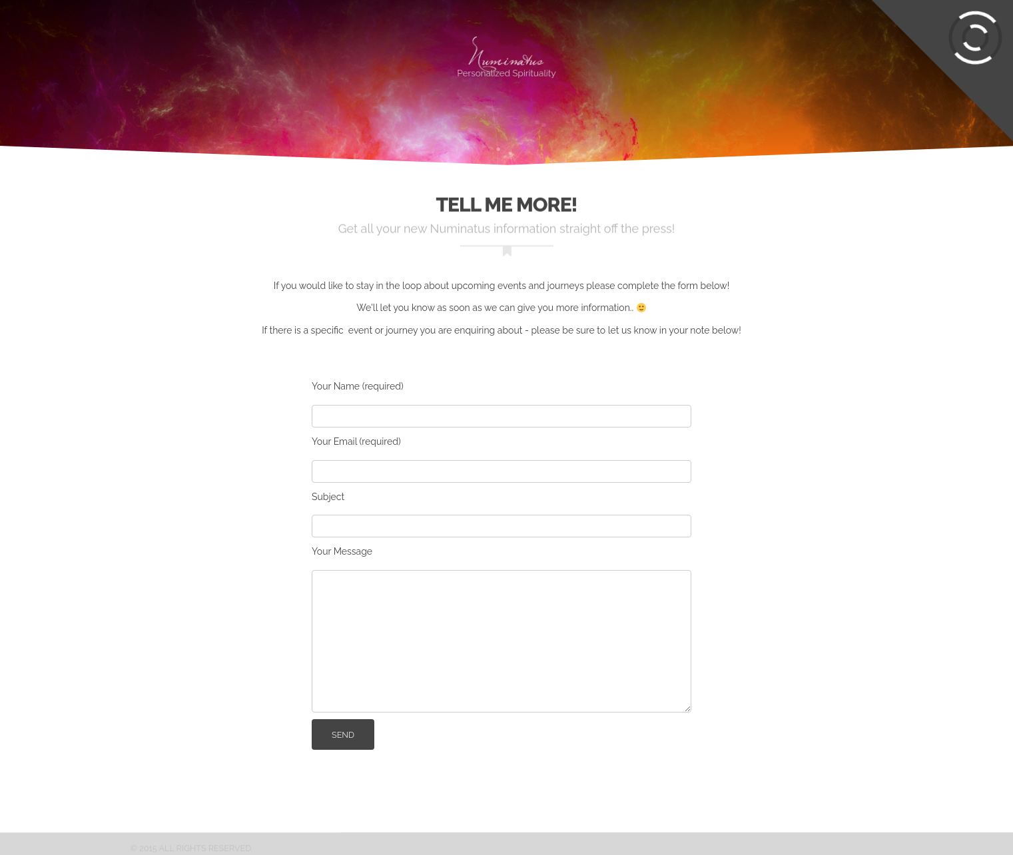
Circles (194, 50)
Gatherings (277, 50)
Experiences (109, 50)
